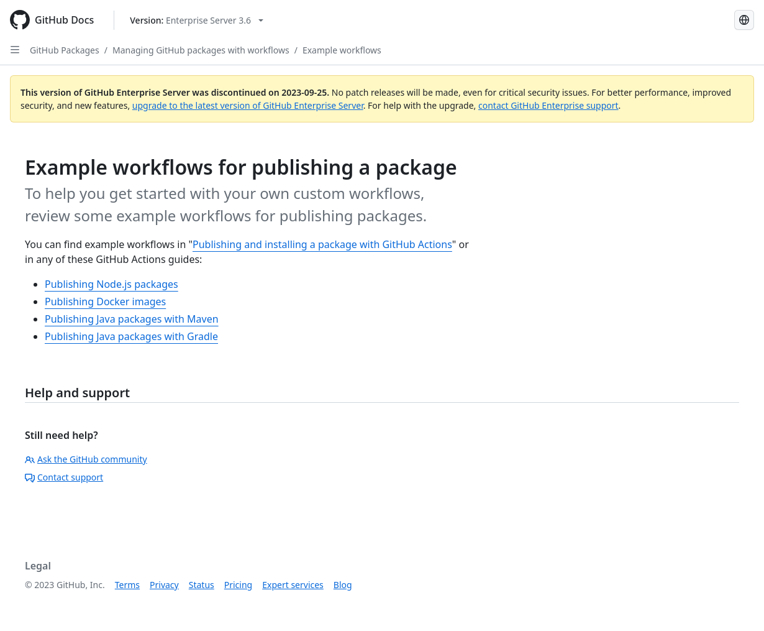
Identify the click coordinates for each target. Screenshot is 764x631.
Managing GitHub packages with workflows (200, 50)
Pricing (238, 585)
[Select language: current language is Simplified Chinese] (744, 20)
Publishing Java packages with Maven (132, 319)
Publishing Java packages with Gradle (131, 336)
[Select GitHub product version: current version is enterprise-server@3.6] (196, 20)
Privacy (164, 585)
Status (201, 585)
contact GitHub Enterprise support (548, 105)
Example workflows (341, 50)
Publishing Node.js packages (111, 284)
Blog (343, 585)
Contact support (64, 477)
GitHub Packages (64, 50)
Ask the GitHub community (86, 459)
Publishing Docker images (105, 301)
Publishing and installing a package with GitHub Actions (322, 244)
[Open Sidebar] (15, 50)
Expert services (293, 585)
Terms (127, 585)
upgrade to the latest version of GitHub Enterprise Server (247, 105)
